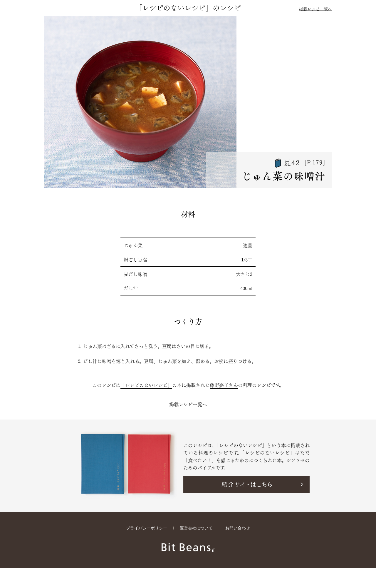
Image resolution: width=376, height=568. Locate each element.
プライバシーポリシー (146, 528)
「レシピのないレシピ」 (146, 384)
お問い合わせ (237, 528)
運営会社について (196, 528)
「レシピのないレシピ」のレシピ (188, 7)
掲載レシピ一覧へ (315, 8)
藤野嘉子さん (224, 384)
